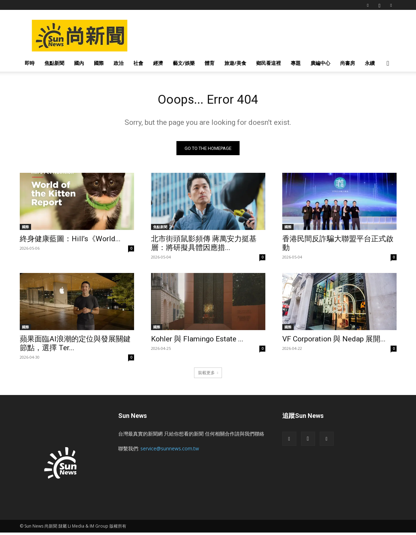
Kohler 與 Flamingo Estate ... (197, 341)
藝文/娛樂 (184, 63)
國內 (79, 63)
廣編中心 (320, 63)
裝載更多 (208, 375)
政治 (118, 63)
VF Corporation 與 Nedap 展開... (334, 341)
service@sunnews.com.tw (169, 451)
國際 (99, 63)
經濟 (158, 63)
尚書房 (347, 63)
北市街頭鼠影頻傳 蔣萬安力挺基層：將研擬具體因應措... (204, 245)
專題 (296, 63)
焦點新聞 (54, 63)
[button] (388, 63)
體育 (210, 63)
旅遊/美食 (235, 63)
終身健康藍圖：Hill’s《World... (70, 241)
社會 (138, 63)
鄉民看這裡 (268, 63)
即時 (30, 63)
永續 (370, 63)
